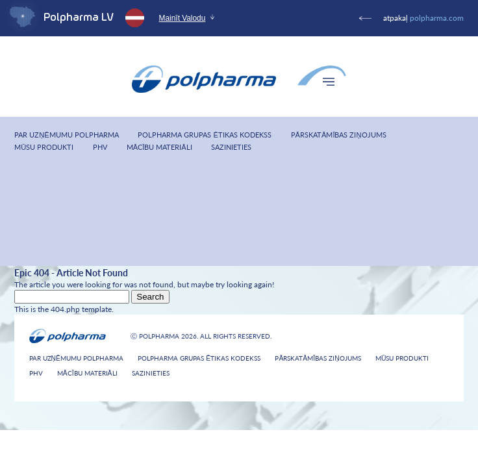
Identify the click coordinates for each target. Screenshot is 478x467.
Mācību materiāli (159, 146)
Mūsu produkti (43, 146)
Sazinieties (231, 146)
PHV (100, 146)
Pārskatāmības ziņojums (338, 134)
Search (150, 297)
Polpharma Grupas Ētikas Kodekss (204, 134)
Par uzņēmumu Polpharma (66, 134)
